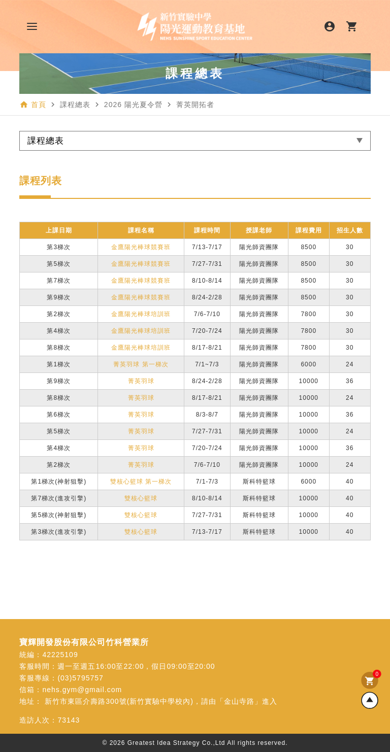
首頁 (38, 104)
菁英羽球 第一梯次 (140, 364)
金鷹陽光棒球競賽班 (141, 247)
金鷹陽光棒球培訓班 (141, 314)
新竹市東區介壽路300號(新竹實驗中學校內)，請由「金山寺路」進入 (161, 701)
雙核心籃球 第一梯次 (141, 481)
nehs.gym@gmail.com (82, 690)
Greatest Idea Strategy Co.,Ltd (176, 742)
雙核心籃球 (140, 498)
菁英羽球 (141, 381)
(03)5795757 (80, 678)
